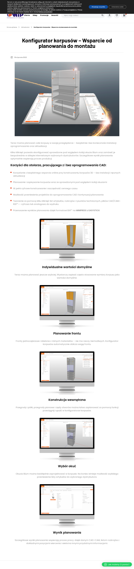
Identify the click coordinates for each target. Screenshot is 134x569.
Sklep (34, 15)
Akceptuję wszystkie (97, 7)
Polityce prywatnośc (50, 12)
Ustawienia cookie (117, 7)
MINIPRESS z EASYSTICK (88, 210)
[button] (117, 564)
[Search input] (83, 15)
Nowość (54, 15)
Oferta (26, 15)
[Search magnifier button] (102, 15)
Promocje (44, 15)
